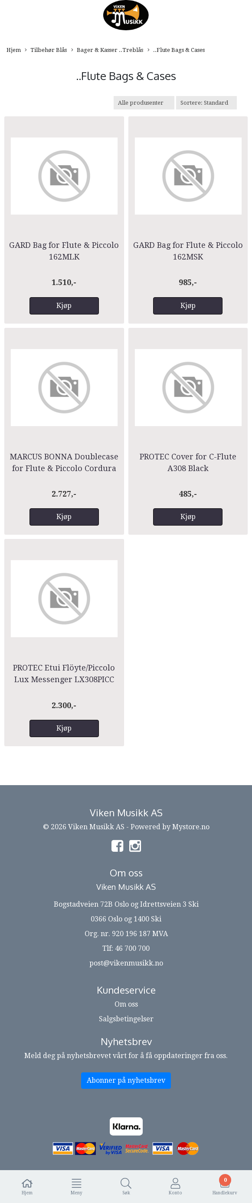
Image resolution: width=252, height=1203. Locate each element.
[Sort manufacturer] (144, 102)
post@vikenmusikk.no (126, 963)
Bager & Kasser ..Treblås (107, 50)
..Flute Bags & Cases (176, 50)
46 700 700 (132, 948)
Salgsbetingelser (126, 1019)
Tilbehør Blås (46, 50)
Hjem (14, 50)
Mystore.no (190, 827)
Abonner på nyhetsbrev (126, 1080)
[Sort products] (206, 102)
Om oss (126, 1004)
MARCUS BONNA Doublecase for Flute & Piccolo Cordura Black (64, 468)
